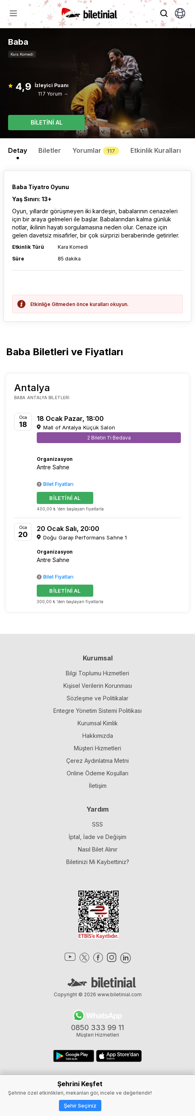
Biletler (49, 150)
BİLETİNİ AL (47, 122)
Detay (17, 150)
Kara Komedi (22, 54)
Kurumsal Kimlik (98, 723)
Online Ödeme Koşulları (97, 773)
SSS (97, 824)
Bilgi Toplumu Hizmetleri (97, 673)
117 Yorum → (53, 94)
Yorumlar (95, 150)
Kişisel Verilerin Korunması (97, 685)
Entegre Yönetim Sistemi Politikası (97, 710)
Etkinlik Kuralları (155, 150)
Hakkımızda (97, 735)
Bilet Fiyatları (55, 484)
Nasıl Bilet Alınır (97, 849)
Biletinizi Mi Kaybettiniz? (97, 861)
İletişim (98, 785)
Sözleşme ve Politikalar (97, 698)
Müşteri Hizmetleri (97, 748)
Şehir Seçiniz (80, 1105)
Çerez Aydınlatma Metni (97, 760)
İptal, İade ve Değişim (97, 836)
